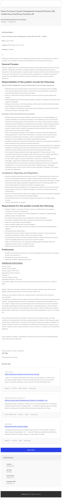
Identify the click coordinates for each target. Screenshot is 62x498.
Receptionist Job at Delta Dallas (16, 426)
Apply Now (31, 450)
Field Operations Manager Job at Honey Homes (22, 374)
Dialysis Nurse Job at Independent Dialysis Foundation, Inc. (26, 400)
